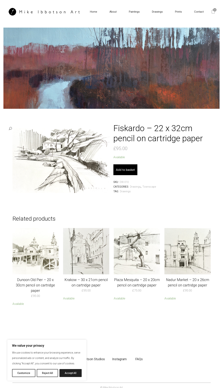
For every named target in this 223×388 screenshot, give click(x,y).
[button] (57, 124)
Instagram (119, 355)
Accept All (70, 373)
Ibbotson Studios (92, 355)
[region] (47, 360)
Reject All (47, 373)
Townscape (149, 182)
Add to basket (134, 165)
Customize (23, 373)
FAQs (139, 355)
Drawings (135, 182)
